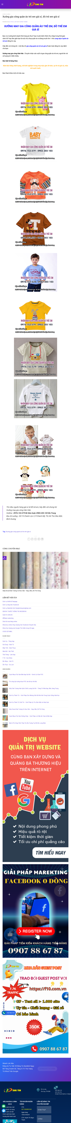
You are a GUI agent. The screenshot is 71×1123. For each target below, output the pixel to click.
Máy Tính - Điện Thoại (9, 648)
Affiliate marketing (8, 618)
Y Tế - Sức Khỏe (7, 658)
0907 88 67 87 (11, 1013)
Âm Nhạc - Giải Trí (8, 661)
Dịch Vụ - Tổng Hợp (8, 641)
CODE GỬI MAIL (7, 631)
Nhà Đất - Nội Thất (8, 651)
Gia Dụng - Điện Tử (8, 644)
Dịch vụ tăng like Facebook (11, 605)
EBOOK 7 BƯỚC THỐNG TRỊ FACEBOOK (14, 611)
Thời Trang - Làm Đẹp (9, 654)
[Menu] (2, 4)
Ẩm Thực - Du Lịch (8, 664)
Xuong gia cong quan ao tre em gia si (18, 531)
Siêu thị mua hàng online (10, 621)
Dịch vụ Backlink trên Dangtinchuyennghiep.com (17, 608)
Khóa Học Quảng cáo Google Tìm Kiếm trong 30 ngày (18, 628)
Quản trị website (8, 615)
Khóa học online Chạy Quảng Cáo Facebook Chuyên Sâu (19, 625)
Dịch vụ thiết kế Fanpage (10, 601)
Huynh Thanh (23, 21)
